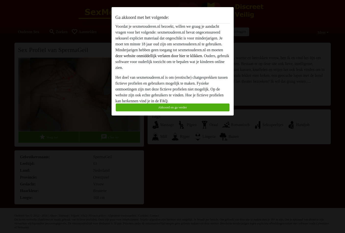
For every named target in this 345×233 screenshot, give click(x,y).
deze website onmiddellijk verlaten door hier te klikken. (159, 56)
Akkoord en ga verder (172, 107)
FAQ (163, 101)
